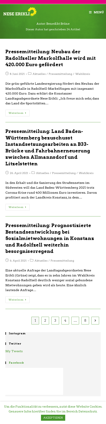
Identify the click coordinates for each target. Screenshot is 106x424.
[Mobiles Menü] (96, 12)
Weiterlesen (17, 113)
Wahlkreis (82, 73)
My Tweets (14, 351)
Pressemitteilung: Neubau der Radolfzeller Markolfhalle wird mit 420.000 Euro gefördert (50, 58)
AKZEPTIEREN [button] (53, 417)
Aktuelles (39, 73)
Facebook (16, 362)
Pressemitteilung (60, 73)
